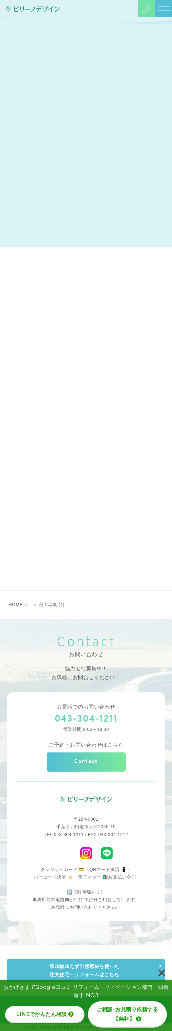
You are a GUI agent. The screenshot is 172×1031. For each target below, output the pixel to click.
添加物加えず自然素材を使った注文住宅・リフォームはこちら (84, 970)
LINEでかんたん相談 (44, 1014)
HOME (16, 604)
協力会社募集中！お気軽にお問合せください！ (86, 672)
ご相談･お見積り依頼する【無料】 (127, 1014)
